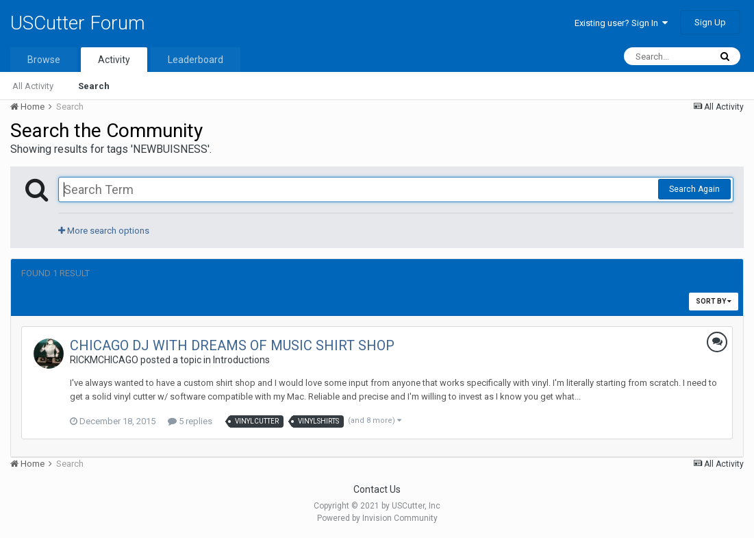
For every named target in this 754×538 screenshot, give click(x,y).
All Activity (32, 86)
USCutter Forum (77, 23)
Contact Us (377, 489)
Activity (114, 59)
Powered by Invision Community (377, 518)
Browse (43, 59)
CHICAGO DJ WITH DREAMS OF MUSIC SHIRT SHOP (232, 345)
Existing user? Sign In (621, 23)
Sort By (713, 301)
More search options (103, 230)
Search (94, 86)
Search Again (694, 189)
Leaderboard (195, 59)
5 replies (190, 421)
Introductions (241, 359)
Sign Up (710, 22)
